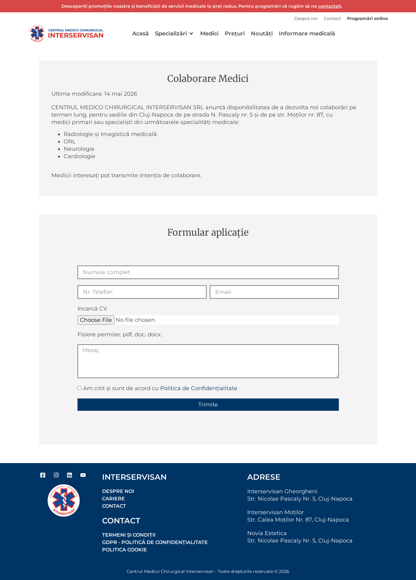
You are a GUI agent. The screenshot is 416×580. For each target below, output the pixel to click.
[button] (174, 33)
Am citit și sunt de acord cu (160, 388)
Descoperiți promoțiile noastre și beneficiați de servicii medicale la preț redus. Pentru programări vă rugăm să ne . (201, 6)
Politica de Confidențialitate (198, 388)
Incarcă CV (92, 308)
